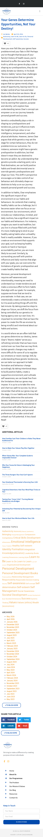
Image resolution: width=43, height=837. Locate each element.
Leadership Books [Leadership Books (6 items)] (32, 553)
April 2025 (11, 641)
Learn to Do (23, 36)
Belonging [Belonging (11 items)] (6, 534)
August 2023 (12, 691)
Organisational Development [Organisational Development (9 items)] (18, 565)
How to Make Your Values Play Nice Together (18, 448)
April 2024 (11, 673)
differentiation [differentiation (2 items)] (6, 542)
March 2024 (11, 675)
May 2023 (10, 699)
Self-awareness (18, 39)
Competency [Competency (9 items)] (7, 538)
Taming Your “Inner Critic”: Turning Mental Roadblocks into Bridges (17, 500)
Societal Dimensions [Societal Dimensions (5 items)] (13, 599)
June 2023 (11, 697)
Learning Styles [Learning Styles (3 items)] (23, 557)
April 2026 (11, 619)
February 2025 (12, 646)
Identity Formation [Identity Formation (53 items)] (13, 549)
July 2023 (10, 694)
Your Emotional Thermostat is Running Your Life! (20, 482)
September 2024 (13, 659)
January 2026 (12, 622)
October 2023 (12, 686)
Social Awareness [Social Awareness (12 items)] (26, 591)
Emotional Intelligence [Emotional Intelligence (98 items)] (25, 542)
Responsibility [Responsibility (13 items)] (9, 579)
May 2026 (10, 616)
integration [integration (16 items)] (29, 549)
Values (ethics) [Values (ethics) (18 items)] (24, 602)
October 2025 (12, 630)
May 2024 (10, 670)
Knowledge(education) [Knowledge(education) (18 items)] (13, 553)
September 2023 (13, 689)
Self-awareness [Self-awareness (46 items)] (16, 583)
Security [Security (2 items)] (4, 583)
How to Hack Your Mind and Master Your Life (18, 518)
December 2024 (13, 651)
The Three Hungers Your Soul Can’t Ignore (17, 475)
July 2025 (10, 638)
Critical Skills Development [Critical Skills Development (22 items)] (26, 537)
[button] (40, 11)
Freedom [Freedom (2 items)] (9, 546)
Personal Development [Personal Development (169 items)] (18, 568)
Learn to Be (14, 36)
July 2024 (10, 665)
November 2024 (13, 654)
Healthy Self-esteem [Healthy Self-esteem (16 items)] (22, 545)
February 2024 (12, 678)
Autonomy (6, 36)
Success (26, 39)
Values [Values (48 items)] (13, 602)
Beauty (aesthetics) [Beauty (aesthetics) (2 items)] (28, 531)
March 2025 (11, 643)
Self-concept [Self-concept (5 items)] (30, 584)
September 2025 (13, 633)
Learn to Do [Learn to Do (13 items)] (11, 561)
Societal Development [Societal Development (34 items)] (14, 594)
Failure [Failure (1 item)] (4, 546)
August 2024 (12, 662)
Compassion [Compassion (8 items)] (30, 534)
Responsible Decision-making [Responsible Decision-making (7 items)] (27, 580)
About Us (12, 774)
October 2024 (12, 657)
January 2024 (12, 681)
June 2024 (11, 667)
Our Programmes (15, 778)
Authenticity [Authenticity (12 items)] (7, 531)
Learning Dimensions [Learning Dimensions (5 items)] (10, 557)
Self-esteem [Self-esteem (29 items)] (23, 587)
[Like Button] (5, 43)
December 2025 (13, 624)
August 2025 (12, 635)
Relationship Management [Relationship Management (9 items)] (23, 577)
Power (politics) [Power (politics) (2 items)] (6, 577)
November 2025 (13, 627)
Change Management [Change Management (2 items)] (17, 535)
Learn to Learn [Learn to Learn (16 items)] (24, 561)
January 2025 (12, 649)
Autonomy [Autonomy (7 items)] (18, 531)
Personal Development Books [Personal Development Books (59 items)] (20, 573)
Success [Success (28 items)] (26, 598)
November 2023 (13, 683)
